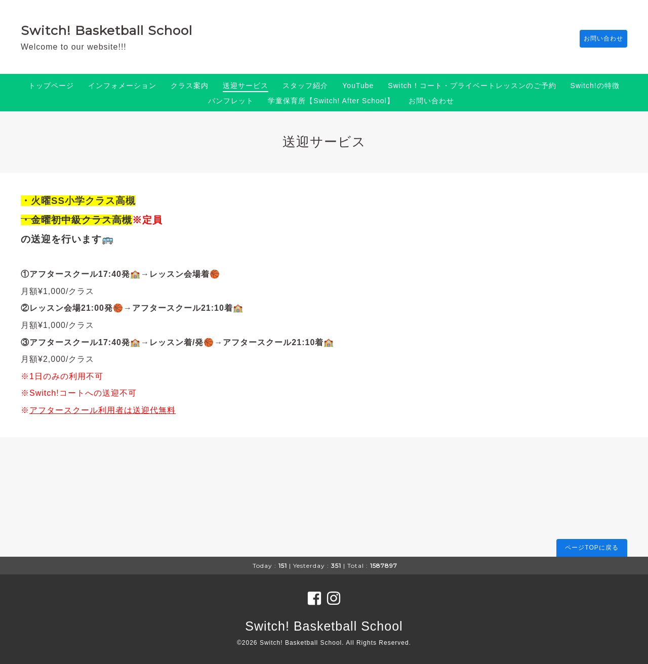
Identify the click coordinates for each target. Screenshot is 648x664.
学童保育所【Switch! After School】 (331, 101)
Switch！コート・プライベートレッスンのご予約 (472, 85)
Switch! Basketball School (106, 30)
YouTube (358, 85)
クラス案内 (190, 85)
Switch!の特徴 (595, 85)
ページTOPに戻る (591, 547)
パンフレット (231, 101)
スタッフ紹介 (305, 85)
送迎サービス (245, 85)
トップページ (51, 85)
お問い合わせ (598, 39)
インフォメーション (122, 85)
